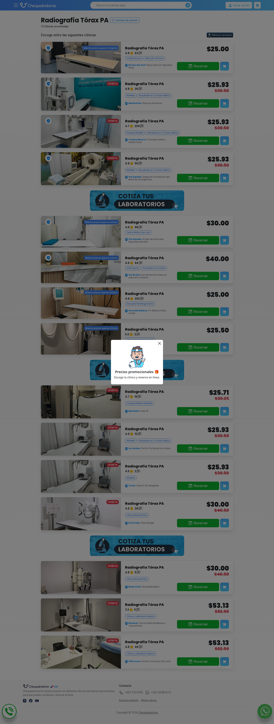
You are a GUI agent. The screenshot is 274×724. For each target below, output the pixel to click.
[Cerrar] (159, 343)
